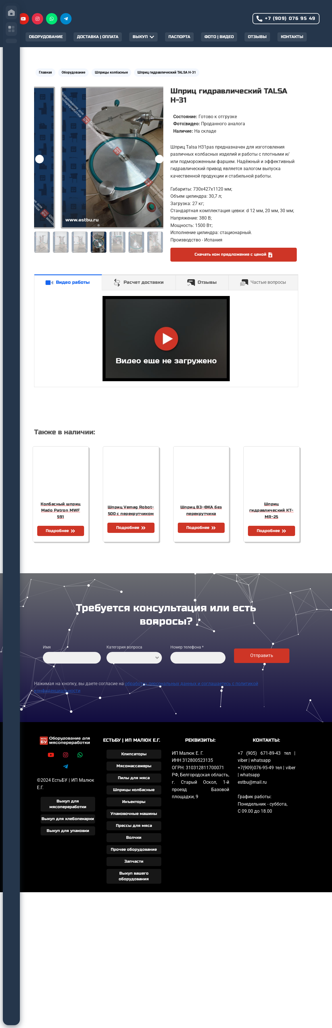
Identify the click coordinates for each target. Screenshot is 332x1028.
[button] (159, 159)
